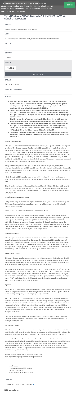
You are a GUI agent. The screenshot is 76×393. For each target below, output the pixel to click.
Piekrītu (69, 5)
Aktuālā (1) (10, 68)
